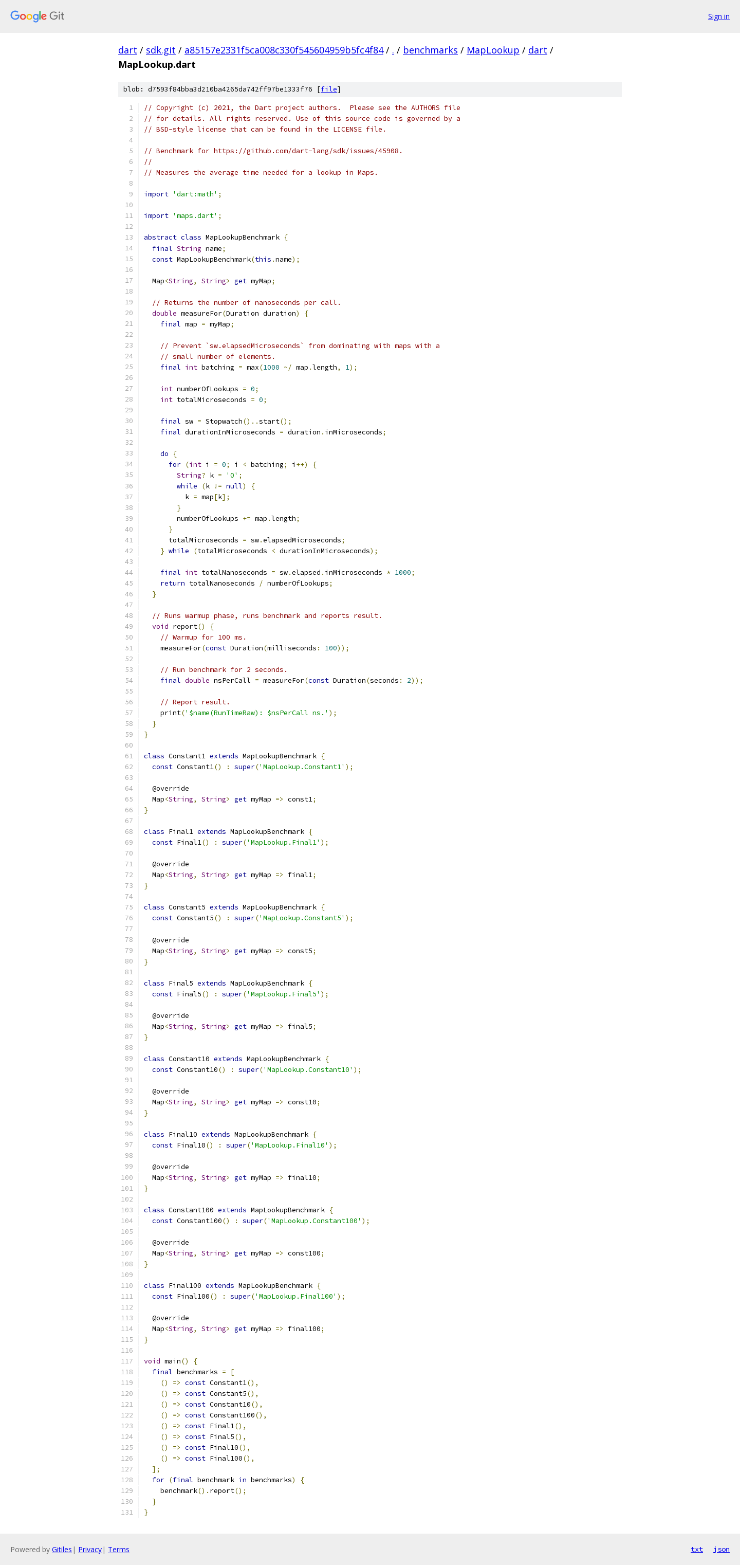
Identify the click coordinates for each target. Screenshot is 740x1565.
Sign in (719, 16)
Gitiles (62, 1549)
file (329, 89)
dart (127, 50)
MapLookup (493, 50)
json (721, 1549)
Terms (119, 1549)
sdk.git (161, 50)
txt (697, 1549)
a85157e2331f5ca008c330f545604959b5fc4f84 (283, 50)
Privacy (90, 1549)
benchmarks (430, 50)
